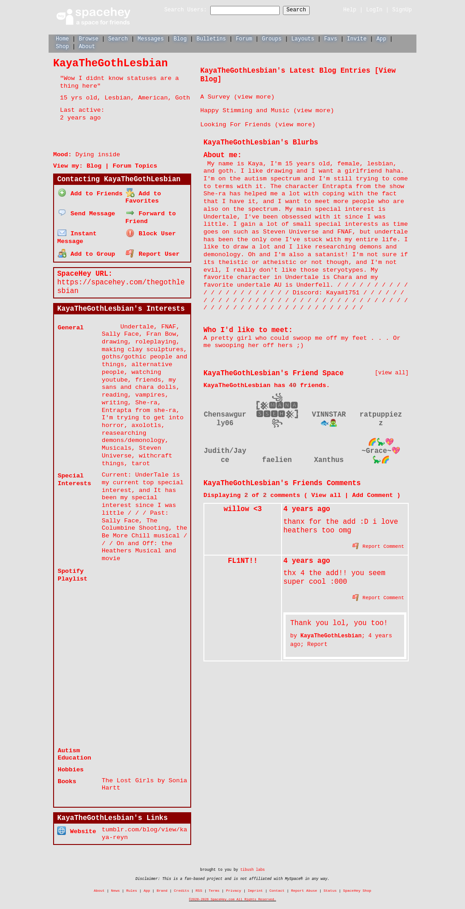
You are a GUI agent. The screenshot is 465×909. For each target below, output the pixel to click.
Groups (272, 38)
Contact (276, 886)
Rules (131, 886)
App (381, 38)
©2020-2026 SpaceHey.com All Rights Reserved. (232, 895)
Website (76, 826)
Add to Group (86, 250)
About (87, 46)
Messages (151, 38)
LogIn (374, 10)
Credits (181, 886)
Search (304, 10)
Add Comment (372, 495)
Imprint (254, 886)
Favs (330, 38)
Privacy (233, 886)
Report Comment (378, 545)
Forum (244, 38)
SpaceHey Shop (357, 886)
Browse (88, 38)
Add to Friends (90, 192)
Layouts (303, 38)
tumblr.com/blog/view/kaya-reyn (144, 829)
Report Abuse (304, 886)
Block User (151, 231)
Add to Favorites (143, 196)
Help (349, 10)
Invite (356, 38)
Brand (162, 886)
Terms (214, 886)
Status (330, 886)
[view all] (392, 372)
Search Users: (177, 10)
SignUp (402, 10)
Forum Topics (135, 165)
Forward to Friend (150, 215)
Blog (180, 38)
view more (254, 96)
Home (62, 38)
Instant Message (77, 235)
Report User (152, 250)
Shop (62, 46)
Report (317, 644)
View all (326, 495)
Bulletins (211, 38)
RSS (199, 886)
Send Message (86, 211)
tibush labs (252, 865)
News (115, 886)
